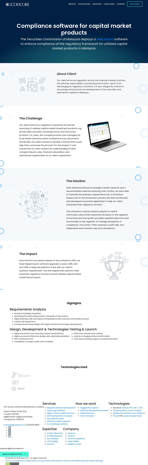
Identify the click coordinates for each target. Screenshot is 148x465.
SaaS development (55, 418)
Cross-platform (138, 413)
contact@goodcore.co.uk (15, 425)
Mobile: (116, 413)
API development (54, 436)
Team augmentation (56, 410)
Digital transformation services (60, 413)
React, (125, 410)
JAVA (140, 407)
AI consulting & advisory (57, 424)
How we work (84, 4)
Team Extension (87, 416)
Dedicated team (87, 413)
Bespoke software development (61, 407)
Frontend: (117, 410)
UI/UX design (52, 441)
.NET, (136, 407)
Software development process (94, 410)
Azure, (126, 416)
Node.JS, (125, 407)
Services (72, 4)
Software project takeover (59, 421)
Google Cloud (135, 416)
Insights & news (74, 444)
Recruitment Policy (60, 460)
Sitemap (99, 460)
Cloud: (115, 416)
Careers (71, 436)
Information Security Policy (82, 460)
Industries (96, 4)
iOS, (121, 413)
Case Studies (109, 4)
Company (121, 4)
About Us (72, 433)
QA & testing (52, 438)
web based (105, 39)
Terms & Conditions (14, 460)
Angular (138, 410)
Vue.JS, (131, 410)
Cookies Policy (30, 460)
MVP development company (59, 416)
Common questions (76, 438)
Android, (126, 413)
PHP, (131, 407)
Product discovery (55, 433)
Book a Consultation (14, 454)
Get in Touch (135, 4)
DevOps (50, 444)
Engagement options (89, 407)
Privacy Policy (44, 460)
